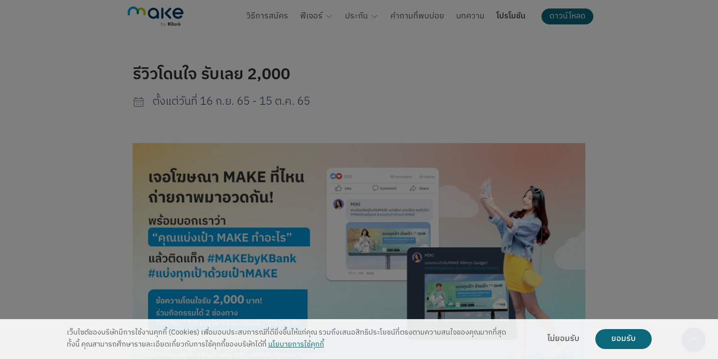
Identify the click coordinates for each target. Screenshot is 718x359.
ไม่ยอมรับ (563, 339)
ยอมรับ (623, 339)
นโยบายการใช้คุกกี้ (296, 345)
